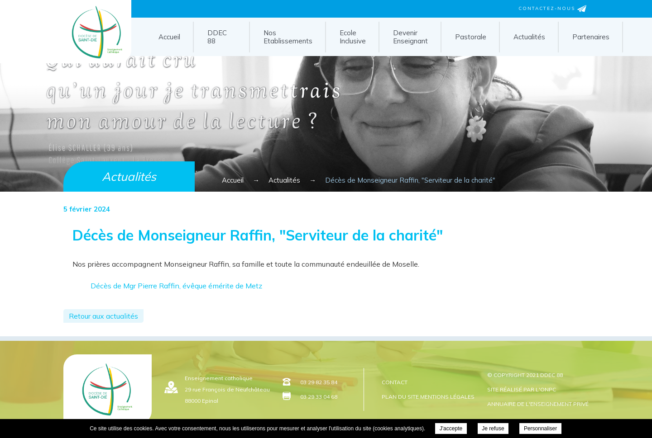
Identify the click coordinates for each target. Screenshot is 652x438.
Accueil (169, 37)
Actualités (529, 37)
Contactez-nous (552, 8)
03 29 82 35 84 (318, 382)
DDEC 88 (217, 36)
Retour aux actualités (103, 315)
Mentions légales (447, 396)
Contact (395, 382)
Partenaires (590, 37)
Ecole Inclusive (353, 36)
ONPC (548, 389)
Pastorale (470, 37)
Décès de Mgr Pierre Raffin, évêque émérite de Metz (176, 285)
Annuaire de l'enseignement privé (538, 403)
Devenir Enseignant (410, 36)
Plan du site (400, 396)
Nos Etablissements (288, 36)
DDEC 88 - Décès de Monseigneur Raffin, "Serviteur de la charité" (95, 60)
